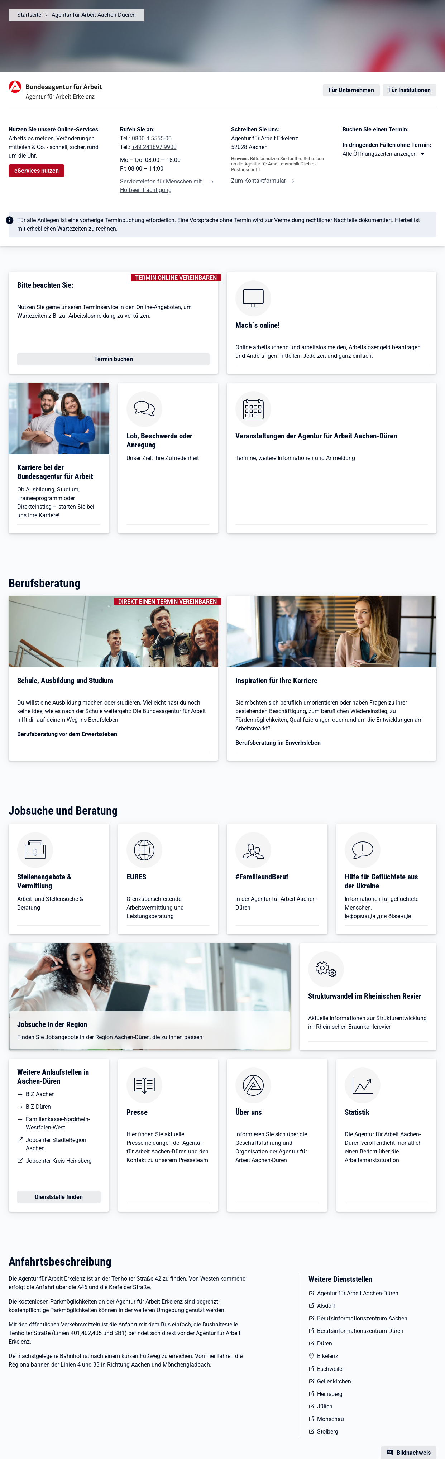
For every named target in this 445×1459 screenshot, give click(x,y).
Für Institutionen (409, 90)
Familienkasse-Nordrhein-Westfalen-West (58, 1123)
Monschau (330, 1419)
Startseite (29, 14)
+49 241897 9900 (154, 147)
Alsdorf (326, 1305)
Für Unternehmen (351, 90)
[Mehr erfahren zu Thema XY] (384, 154)
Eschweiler (330, 1369)
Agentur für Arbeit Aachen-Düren (357, 1293)
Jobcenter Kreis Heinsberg (59, 1160)
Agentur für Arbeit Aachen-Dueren (94, 14)
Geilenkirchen (334, 1381)
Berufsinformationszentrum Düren (360, 1331)
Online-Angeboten (158, 307)
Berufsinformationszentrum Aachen (362, 1318)
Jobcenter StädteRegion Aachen (56, 1144)
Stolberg (327, 1431)
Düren (324, 1343)
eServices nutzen (36, 170)
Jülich (324, 1406)
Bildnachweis (414, 1452)
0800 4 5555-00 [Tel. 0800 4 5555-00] (152, 138)
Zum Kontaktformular (258, 180)
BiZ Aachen (40, 1094)
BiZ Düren (38, 1106)
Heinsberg (330, 1394)
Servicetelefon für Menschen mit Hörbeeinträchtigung (161, 185)
